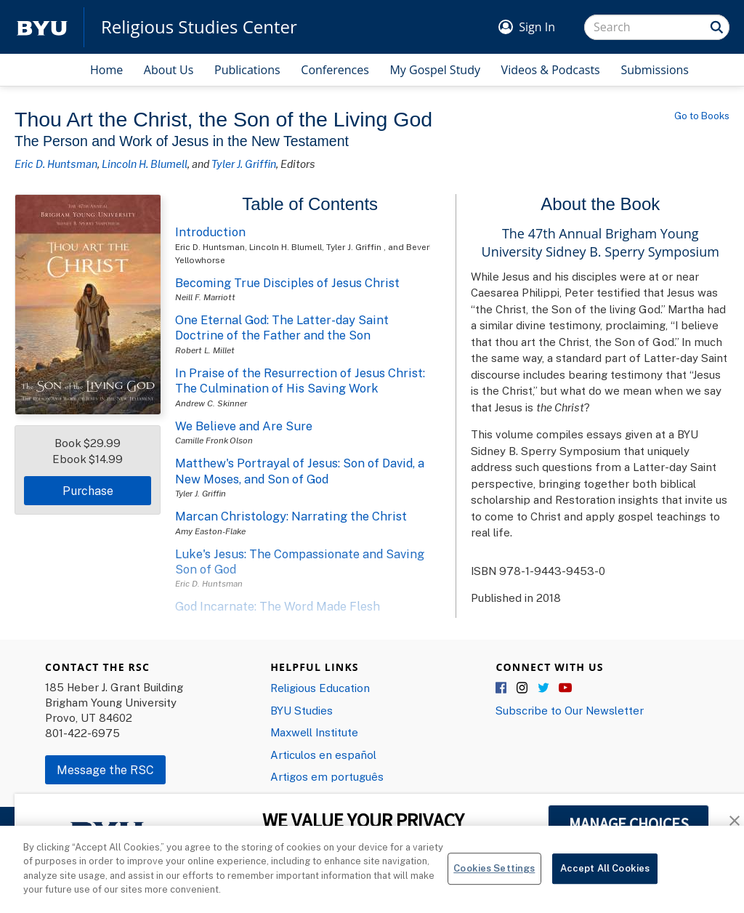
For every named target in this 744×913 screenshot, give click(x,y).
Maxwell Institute (314, 732)
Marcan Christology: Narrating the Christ (291, 516)
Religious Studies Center (199, 26)
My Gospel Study (434, 70)
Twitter (544, 688)
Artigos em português (327, 776)
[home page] (42, 27)
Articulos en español (323, 754)
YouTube (565, 688)
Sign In (537, 27)
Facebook (502, 688)
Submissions (654, 70)
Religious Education (320, 687)
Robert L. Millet (205, 350)
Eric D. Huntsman (56, 163)
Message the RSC (105, 770)
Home (106, 70)
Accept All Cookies (605, 876)
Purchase (87, 490)
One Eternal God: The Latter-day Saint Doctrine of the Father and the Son (282, 327)
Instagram (523, 688)
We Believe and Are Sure (243, 426)
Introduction (210, 232)
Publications (247, 70)
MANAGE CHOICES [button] (629, 823)
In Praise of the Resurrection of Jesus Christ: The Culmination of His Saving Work (300, 380)
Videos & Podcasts (550, 70)
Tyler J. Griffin (243, 163)
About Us (169, 70)
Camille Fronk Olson (214, 440)
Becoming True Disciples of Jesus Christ (287, 282)
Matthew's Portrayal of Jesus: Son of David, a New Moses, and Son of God (299, 471)
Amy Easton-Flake (210, 531)
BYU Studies (301, 710)
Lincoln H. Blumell (144, 163)
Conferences (335, 70)
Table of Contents (310, 204)
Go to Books (701, 115)
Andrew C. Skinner (211, 403)
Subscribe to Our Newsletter (570, 710)
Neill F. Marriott (205, 296)
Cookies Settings (494, 876)
